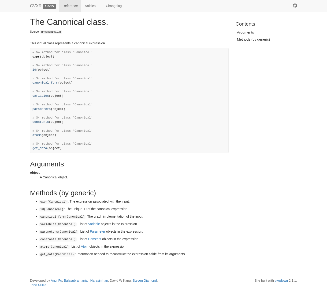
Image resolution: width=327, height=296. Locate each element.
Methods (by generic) (253, 39)
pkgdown (281, 280)
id (34, 70)
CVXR (36, 6)
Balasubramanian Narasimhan (86, 280)
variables (41, 96)
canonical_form (45, 83)
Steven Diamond (145, 280)
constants (41, 122)
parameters (42, 109)
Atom (85, 246)
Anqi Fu (56, 280)
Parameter (97, 231)
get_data (40, 148)
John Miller (38, 285)
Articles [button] (92, 6)
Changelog (114, 6)
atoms (37, 135)
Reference (70, 6)
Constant (94, 239)
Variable (94, 224)
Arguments (245, 32)
